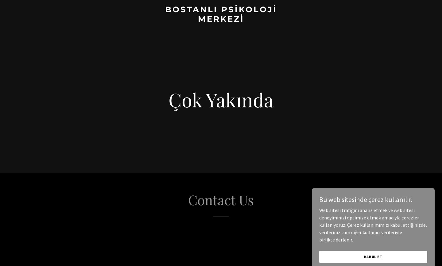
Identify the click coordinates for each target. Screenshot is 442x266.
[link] (221, 20)
